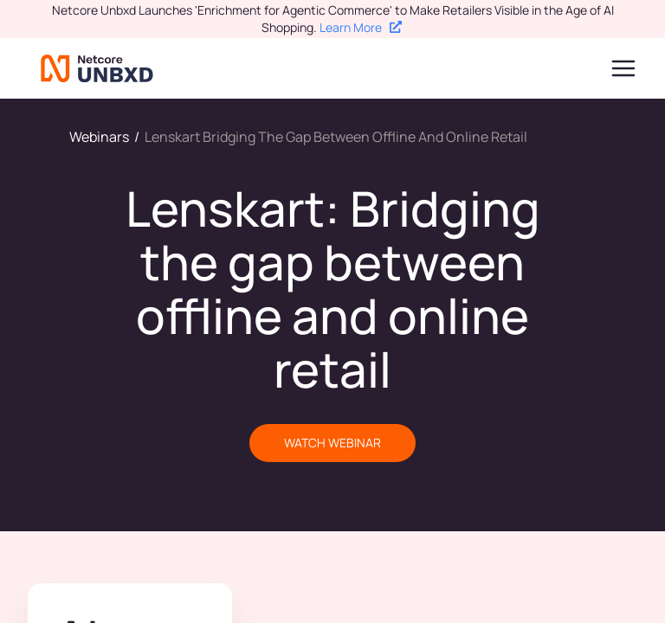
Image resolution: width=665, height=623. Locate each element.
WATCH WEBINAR (332, 442)
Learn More (361, 27)
